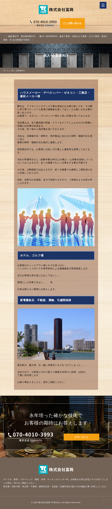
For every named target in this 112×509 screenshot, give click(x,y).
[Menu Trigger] (103, 5)
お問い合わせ (74, 23)
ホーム (6, 71)
